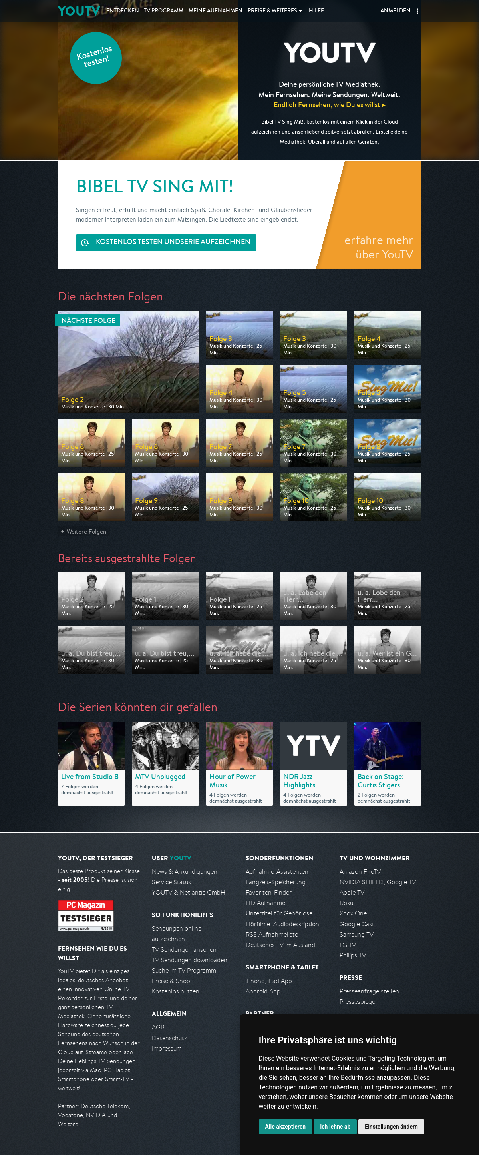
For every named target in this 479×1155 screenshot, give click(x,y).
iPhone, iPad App (269, 981)
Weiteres (272, 11)
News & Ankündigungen (184, 871)
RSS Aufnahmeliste (272, 934)
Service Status (171, 882)
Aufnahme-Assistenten (277, 871)
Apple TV (352, 892)
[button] (417, 11)
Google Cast (357, 924)
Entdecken (122, 11)
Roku (346, 903)
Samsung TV (357, 934)
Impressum (167, 1048)
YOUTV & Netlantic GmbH (188, 892)
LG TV (348, 945)
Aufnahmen (215, 11)
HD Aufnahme (265, 903)
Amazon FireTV (360, 871)
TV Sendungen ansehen (184, 949)
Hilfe (316, 11)
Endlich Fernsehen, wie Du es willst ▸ (330, 105)
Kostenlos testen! (94, 57)
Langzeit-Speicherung (276, 882)
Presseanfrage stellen (369, 991)
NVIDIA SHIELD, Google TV (378, 882)
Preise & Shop (171, 981)
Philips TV (353, 955)
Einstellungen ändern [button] (391, 1126)
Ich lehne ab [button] (335, 1126)
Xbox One (353, 913)
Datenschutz (169, 1038)
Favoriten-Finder (269, 892)
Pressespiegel (358, 1001)
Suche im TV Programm (184, 970)
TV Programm (163, 11)
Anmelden (395, 11)
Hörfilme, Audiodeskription (282, 924)
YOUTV (79, 11)
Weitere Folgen (86, 531)
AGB (158, 1027)
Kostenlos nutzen (175, 991)
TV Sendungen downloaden (189, 960)
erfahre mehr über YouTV (378, 246)
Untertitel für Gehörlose (279, 913)
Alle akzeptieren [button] (285, 1126)
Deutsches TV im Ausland (280, 945)
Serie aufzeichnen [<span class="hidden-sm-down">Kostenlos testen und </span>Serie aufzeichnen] (173, 242)
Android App (263, 991)
